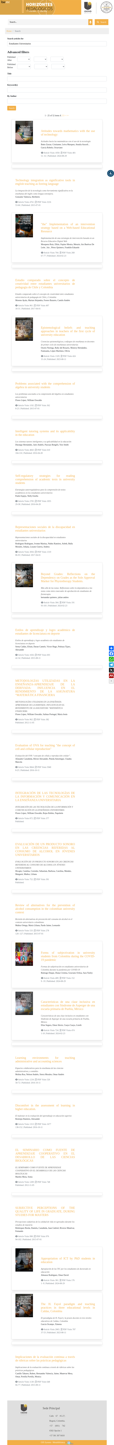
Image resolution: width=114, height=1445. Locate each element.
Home (9, 31)
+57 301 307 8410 (56, 1435)
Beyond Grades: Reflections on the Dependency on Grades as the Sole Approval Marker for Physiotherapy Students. (68, 577)
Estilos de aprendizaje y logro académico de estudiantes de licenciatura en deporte (45, 631)
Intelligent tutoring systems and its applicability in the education (45, 433)
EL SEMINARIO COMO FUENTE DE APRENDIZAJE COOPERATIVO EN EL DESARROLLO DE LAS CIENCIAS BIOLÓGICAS (45, 1155)
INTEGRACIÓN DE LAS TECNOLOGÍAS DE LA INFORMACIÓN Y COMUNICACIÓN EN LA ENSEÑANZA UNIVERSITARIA (45, 796)
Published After (11, 58)
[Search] (48, 22)
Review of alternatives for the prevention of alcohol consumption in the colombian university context (45, 909)
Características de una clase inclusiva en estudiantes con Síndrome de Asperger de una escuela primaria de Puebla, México (68, 1005)
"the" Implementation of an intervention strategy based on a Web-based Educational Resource (68, 228)
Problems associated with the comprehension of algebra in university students (45, 385)
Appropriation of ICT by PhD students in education (68, 1260)
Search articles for (15, 39)
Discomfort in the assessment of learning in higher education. (45, 1107)
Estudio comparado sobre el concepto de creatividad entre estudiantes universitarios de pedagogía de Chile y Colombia (45, 283)
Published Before (11, 66)
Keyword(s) (12, 85)
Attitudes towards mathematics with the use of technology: (68, 132)
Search (12, 108)
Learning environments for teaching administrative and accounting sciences (45, 1059)
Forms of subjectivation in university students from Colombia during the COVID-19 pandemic (68, 956)
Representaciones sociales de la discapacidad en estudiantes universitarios (45, 528)
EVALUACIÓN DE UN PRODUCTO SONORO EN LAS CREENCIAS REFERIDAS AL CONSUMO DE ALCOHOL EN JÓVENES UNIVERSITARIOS (45, 849)
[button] (110, 173)
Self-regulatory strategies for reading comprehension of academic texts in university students (45, 479)
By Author (12, 96)
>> (67, 115)
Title (9, 74)
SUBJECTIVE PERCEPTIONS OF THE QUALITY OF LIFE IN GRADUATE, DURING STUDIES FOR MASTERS (45, 1211)
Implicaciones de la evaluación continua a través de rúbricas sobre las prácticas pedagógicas (45, 1358)
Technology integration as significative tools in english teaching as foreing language (45, 182)
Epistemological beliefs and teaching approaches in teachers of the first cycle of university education (68, 331)
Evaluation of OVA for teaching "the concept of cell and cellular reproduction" (45, 747)
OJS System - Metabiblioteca (53, 1442)
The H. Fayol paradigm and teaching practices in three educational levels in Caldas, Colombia (68, 1307)
